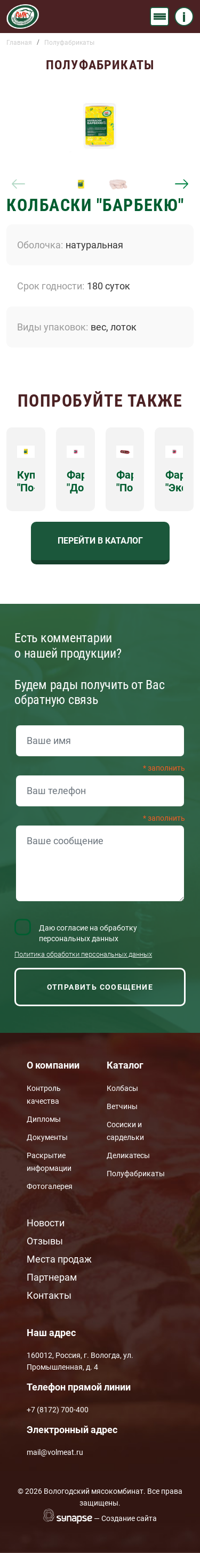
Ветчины (122, 1106)
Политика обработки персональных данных (83, 954)
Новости (46, 1222)
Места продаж (59, 1259)
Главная (19, 42)
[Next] (181, 184)
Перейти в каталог (100, 541)
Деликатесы (128, 1155)
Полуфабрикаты (69, 42)
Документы (47, 1137)
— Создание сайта (125, 1518)
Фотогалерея (50, 1186)
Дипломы (44, 1119)
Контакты (49, 1295)
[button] (100, 126)
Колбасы (122, 1088)
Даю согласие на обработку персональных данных (88, 933)
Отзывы (45, 1241)
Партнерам (52, 1277)
